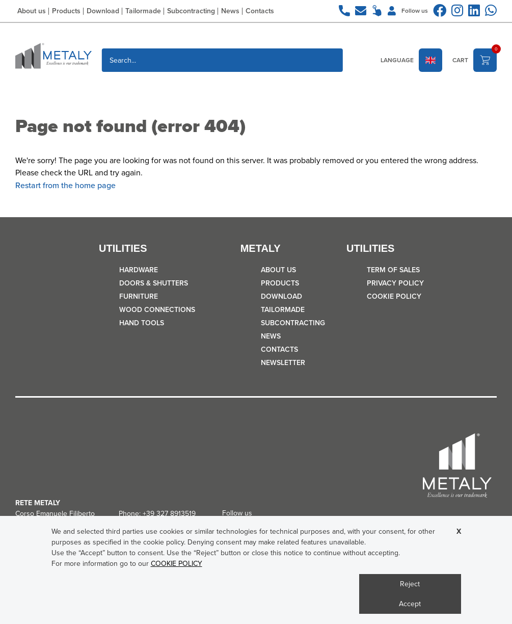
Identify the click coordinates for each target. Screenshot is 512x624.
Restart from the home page (65, 185)
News (230, 11)
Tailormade (143, 11)
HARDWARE (138, 270)
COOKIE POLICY (394, 296)
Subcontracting (191, 11)
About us (31, 11)
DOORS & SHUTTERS (153, 283)
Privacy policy (395, 283)
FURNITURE (138, 296)
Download (103, 11)
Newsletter (283, 362)
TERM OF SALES (393, 270)
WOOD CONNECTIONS (157, 309)
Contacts (260, 11)
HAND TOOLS (141, 323)
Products (66, 11)
